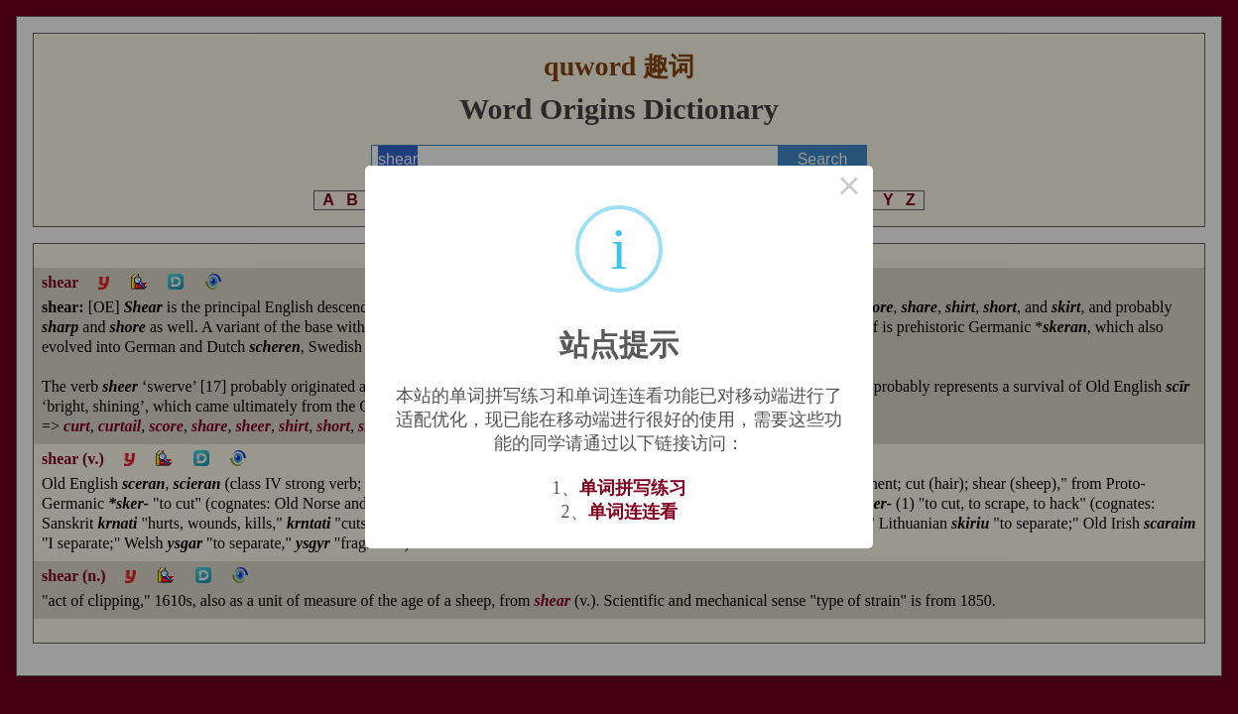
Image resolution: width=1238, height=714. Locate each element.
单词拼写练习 (632, 488)
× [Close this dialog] (849, 189)
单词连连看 (633, 512)
